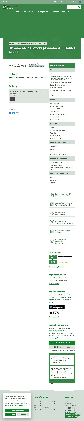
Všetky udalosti (54, 261)
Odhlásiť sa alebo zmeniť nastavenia (62, 327)
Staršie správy (55, 357)
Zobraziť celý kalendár (57, 244)
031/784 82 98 (70, 390)
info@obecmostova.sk (73, 392)
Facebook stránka (71, 394)
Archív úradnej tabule (36, 43)
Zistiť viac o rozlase (62, 324)
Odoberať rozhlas (62, 319)
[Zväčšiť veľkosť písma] (61, 2)
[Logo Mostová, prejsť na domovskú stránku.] (11, 7)
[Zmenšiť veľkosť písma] (57, 2)
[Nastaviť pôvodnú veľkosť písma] (59, 2)
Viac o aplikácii (54, 294)
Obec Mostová (66, 414)
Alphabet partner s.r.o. (63, 411)
